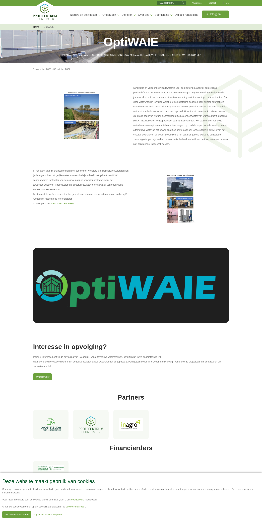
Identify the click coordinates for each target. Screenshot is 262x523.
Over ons (143, 14)
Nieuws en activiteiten (83, 14)
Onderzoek (109, 14)
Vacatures (197, 3)
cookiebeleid (77, 499)
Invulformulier (42, 377)
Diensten (127, 14)
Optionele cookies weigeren (48, 514)
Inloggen (214, 14)
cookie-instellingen (75, 506)
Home (36, 27)
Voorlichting (162, 14)
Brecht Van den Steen (62, 203)
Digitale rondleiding (186, 14)
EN (227, 3)
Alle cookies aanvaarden (17, 514)
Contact (212, 3)
